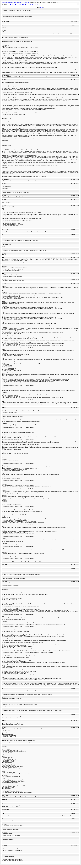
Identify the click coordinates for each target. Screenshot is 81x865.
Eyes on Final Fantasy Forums (7, 2)
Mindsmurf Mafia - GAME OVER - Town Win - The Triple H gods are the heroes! (27, 4)
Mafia (28, 2)
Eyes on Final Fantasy (17, 2)
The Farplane (24, 2)
